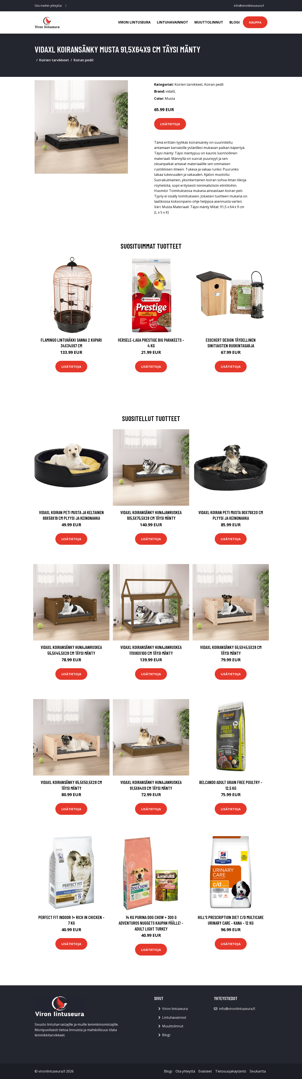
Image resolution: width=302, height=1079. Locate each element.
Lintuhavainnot (172, 22)
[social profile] (66, 6)
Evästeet (205, 1071)
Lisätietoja (170, 124)
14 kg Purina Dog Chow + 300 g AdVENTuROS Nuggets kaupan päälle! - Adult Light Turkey (151, 923)
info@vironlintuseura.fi (249, 6)
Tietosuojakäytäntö (230, 1071)
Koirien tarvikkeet (54, 60)
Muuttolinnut (208, 22)
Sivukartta (258, 1071)
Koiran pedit (84, 60)
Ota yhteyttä (185, 1071)
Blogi (234, 22)
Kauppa (255, 22)
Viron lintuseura (134, 22)
